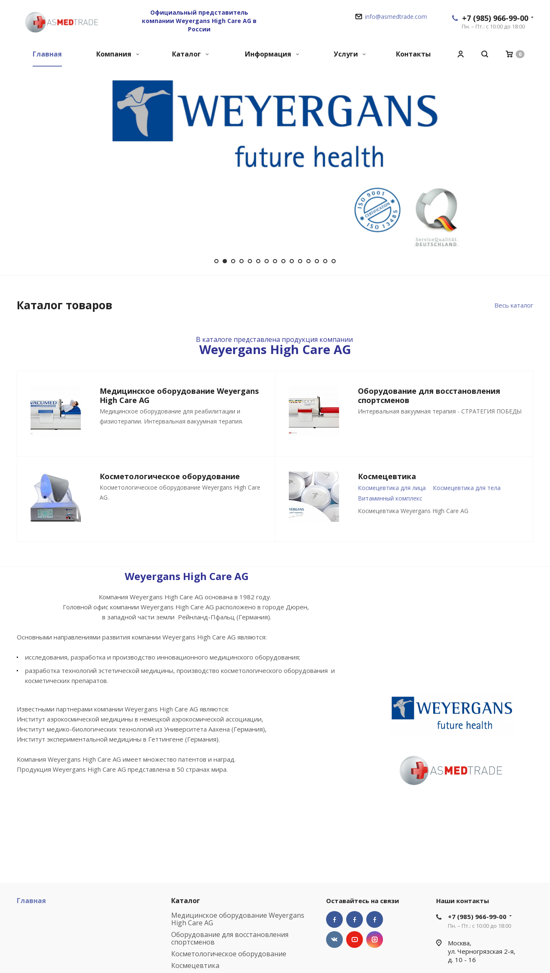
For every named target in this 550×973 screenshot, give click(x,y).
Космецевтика (195, 965)
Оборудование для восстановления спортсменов (229, 938)
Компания (117, 54)
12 (308, 261)
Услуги (350, 54)
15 (334, 261)
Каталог (190, 54)
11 (300, 261)
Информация (272, 54)
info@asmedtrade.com (396, 17)
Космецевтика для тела (467, 488)
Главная (47, 54)
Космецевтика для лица (392, 488)
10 (292, 261)
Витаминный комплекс (390, 498)
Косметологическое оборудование (228, 953)
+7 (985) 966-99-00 (495, 18)
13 (317, 261)
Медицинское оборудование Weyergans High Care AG (237, 919)
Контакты (413, 54)
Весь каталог (513, 305)
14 (325, 261)
